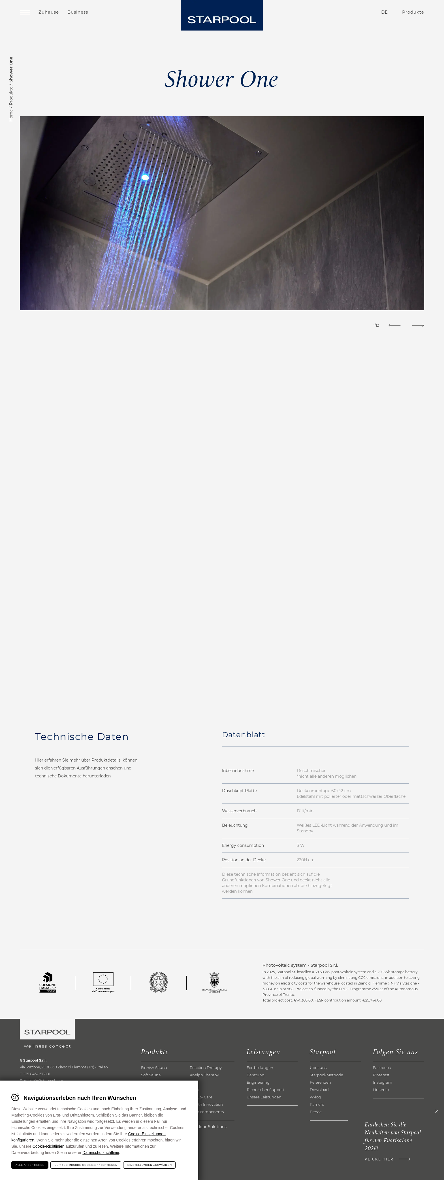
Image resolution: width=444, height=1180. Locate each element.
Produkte (11, 96)
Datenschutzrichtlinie (100, 1152)
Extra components (207, 1111)
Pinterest (381, 1075)
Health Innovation (206, 1104)
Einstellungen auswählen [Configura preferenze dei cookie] (149, 1165)
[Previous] (394, 325)
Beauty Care (201, 1097)
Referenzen (320, 1082)
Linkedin (381, 1089)
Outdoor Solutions (208, 1126)
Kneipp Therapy (204, 1075)
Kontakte (351, 12)
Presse (316, 1111)
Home (11, 115)
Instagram (382, 1082)
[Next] (418, 325)
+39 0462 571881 (36, 1074)
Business (77, 12)
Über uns (318, 1067)
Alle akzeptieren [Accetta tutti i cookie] (30, 1165)
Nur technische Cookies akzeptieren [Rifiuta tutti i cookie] (86, 1165)
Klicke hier (379, 1159)
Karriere (317, 1104)
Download (319, 1089)
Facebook (382, 1067)
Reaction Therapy (206, 1067)
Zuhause (49, 12)
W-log (315, 1097)
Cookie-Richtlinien (49, 1146)
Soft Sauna (151, 1075)
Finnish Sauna (154, 1067)
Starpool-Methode (326, 1075)
